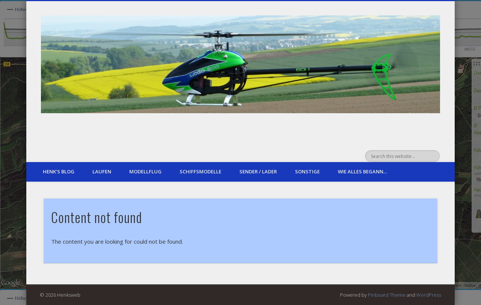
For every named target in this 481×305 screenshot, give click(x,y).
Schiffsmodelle (200, 171)
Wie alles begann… (362, 171)
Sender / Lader (258, 171)
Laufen (101, 171)
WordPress (428, 294)
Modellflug (145, 171)
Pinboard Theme (386, 294)
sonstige (307, 171)
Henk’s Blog (58, 171)
